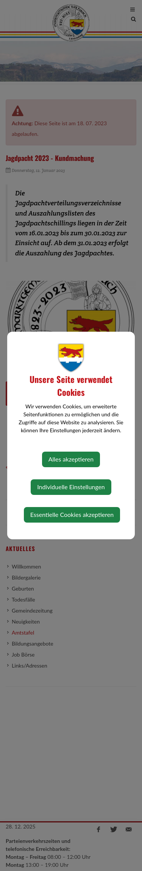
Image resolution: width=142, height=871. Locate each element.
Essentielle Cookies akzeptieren (72, 514)
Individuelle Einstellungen (71, 486)
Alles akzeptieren (71, 459)
